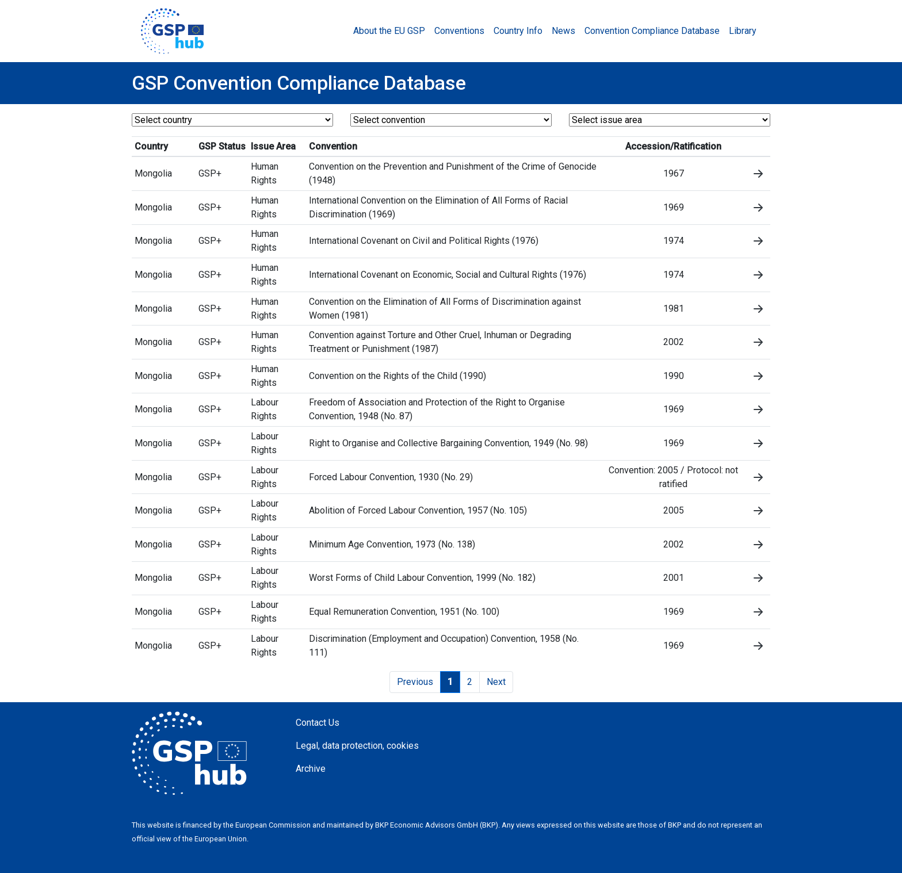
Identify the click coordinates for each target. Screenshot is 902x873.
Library (742, 30)
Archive (311, 768)
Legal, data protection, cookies (357, 745)
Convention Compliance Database (652, 30)
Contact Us (317, 722)
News (563, 30)
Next (496, 681)
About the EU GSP (389, 30)
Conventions (459, 30)
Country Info (518, 30)
